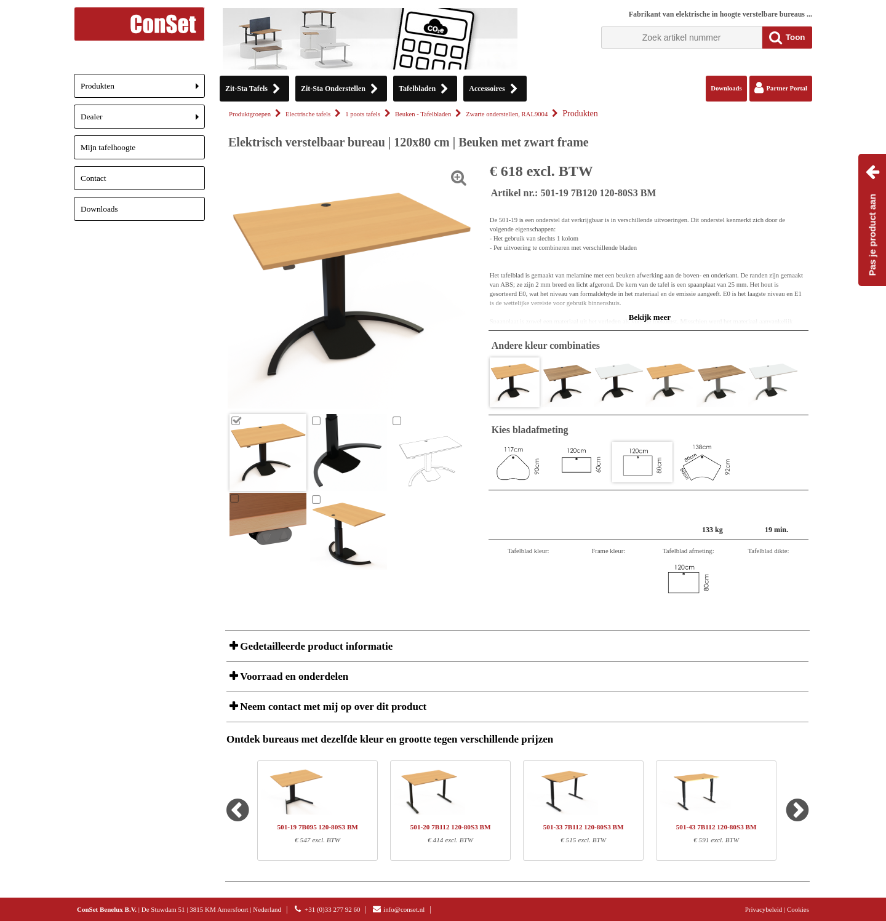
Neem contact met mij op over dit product (331, 706)
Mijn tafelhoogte (108, 147)
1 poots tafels (362, 114)
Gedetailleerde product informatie (315, 646)
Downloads (99, 208)
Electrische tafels (307, 114)
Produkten (143, 89)
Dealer (143, 120)
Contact (93, 178)
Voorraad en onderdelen (292, 676)
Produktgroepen (250, 114)
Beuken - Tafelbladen (423, 114)
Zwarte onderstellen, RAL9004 (507, 114)
